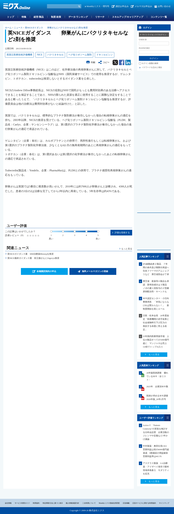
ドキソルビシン (104, 54)
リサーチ (100, 17)
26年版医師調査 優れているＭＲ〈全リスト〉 (157, 376)
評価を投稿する (122, 232)
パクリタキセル (55, 54)
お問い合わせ (164, 6)
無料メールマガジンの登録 (95, 271)
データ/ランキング (78, 17)
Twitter (115, 62)
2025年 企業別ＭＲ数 (157, 386)
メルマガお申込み (143, 6)
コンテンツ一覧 (159, 17)
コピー (106, 62)
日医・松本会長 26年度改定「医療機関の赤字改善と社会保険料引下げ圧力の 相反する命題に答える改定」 (156, 322)
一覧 (167, 256)
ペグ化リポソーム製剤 (80, 54)
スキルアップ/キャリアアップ (127, 17)
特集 (24, 17)
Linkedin (128, 62)
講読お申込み (122, 6)
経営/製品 (39, 17)
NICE (39, 54)
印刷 (93, 62)
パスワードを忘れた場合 (152, 67)
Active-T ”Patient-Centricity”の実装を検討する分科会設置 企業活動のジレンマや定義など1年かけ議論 (156, 432)
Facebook (121, 62)
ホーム (8, 27)
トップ (10, 17)
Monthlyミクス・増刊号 (97, 6)
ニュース (18, 27)
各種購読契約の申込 (46, 271)
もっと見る (126, 248)
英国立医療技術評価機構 (19, 54)
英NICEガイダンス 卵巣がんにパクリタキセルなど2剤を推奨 (56, 27)
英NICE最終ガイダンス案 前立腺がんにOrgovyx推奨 (33, 258)
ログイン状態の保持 (150, 63)
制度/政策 (56, 17)
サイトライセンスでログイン (154, 35)
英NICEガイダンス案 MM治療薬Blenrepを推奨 (30, 254)
